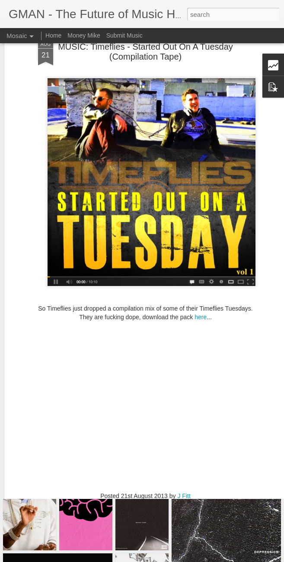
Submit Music (124, 35)
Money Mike (83, 35)
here (201, 289)
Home (53, 35)
